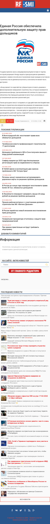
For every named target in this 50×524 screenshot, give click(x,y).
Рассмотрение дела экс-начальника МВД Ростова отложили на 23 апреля (23, 372)
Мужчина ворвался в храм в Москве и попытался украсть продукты (23, 352)
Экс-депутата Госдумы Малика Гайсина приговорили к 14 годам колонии (24, 487)
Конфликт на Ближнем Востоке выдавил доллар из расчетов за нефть (24, 306)
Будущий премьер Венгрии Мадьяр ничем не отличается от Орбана (21, 342)
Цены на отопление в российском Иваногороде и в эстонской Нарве (24, 316)
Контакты (32, 520)
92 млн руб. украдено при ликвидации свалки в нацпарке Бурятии (22, 457)
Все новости (25, 499)
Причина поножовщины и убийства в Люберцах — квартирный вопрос (23, 447)
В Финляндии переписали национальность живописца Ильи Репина (21, 427)
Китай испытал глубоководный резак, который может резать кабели (22, 362)
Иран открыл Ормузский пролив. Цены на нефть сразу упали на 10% (24, 331)
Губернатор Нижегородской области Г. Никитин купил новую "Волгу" (25, 326)
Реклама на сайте (22, 518)
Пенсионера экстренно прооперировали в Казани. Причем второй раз (23, 296)
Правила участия (36, 518)
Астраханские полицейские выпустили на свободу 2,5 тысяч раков (24, 407)
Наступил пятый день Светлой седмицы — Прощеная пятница (24, 417)
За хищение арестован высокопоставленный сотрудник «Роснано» (21, 382)
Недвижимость (24, 121)
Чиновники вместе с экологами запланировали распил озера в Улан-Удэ (22, 467)
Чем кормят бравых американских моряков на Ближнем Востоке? (22, 402)
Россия (17, 121)
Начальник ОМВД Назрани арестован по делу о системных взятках (22, 477)
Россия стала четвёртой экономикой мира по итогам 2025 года (24, 437)
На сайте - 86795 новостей (15, 260)
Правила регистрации (20, 520)
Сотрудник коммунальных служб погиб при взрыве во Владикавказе (24, 392)
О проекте (10, 518)
